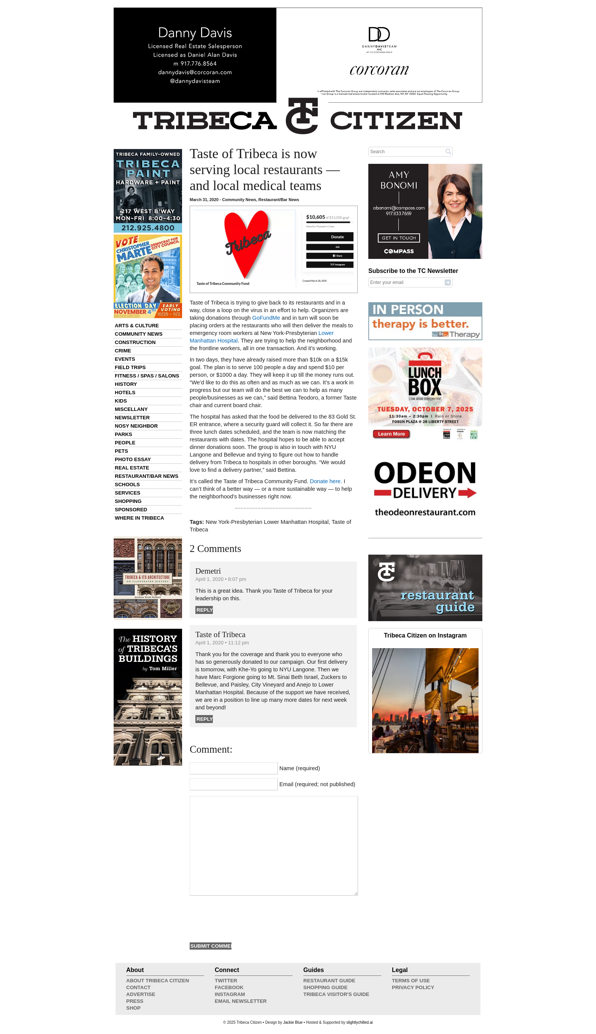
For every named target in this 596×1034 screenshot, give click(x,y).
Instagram (230, 994)
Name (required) (299, 768)
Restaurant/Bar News (146, 476)
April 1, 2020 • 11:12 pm (222, 642)
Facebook (229, 987)
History (126, 384)
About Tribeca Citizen (157, 980)
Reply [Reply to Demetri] (205, 610)
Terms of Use (411, 980)
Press (134, 1001)
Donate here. (326, 481)
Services (127, 493)
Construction (135, 342)
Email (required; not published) (317, 784)
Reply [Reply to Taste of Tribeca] (205, 719)
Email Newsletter (241, 1001)
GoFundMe (266, 318)
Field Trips (130, 367)
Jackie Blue (293, 1022)
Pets (121, 451)
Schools (127, 484)
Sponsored (131, 509)
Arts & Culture (137, 325)
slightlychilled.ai (359, 1022)
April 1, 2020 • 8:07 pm (220, 579)
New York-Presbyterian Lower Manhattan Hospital (267, 522)
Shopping (128, 501)
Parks (123, 434)
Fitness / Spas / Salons (147, 376)
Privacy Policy (413, 987)
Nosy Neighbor (136, 426)
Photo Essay (133, 459)
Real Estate (132, 468)
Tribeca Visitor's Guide (336, 994)
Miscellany (131, 409)
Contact (138, 987)
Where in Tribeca (139, 518)
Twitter (226, 980)
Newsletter (132, 417)
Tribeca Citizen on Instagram (425, 635)
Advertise (140, 994)
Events (125, 359)
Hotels (125, 392)
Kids (121, 401)
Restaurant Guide (329, 980)
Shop (133, 1008)
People (125, 443)
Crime (123, 351)
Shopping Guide (325, 987)
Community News (139, 334)
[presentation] (247, 918)
